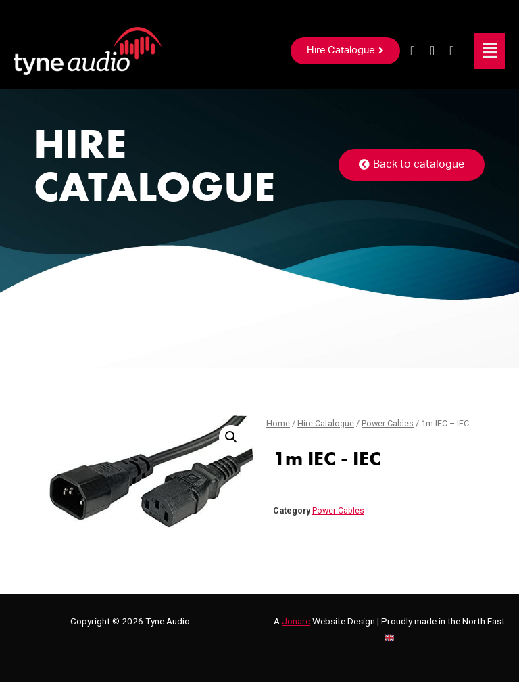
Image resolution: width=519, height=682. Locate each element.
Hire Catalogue (325, 423)
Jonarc (296, 621)
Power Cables (388, 423)
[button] (345, 50)
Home (278, 423)
